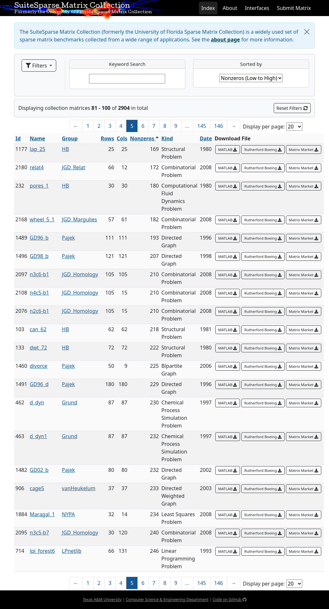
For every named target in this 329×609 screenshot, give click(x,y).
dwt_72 (38, 347)
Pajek (68, 237)
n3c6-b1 (39, 274)
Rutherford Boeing (262, 149)
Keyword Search (127, 64)
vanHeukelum (78, 488)
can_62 (38, 329)
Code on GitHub (229, 599)
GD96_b (39, 237)
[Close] (307, 32)
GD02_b (39, 469)
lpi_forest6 (42, 550)
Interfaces (257, 8)
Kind (167, 138)
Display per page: (264, 126)
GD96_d (39, 384)
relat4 (37, 167)
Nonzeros (144, 138)
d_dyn (37, 402)
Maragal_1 (42, 514)
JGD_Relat (73, 167)
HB (65, 149)
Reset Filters (292, 108)
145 (201, 125)
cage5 (37, 488)
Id (18, 138)
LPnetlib (72, 550)
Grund (69, 402)
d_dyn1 (38, 436)
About (230, 8)
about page (225, 39)
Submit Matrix (294, 8)
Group (70, 138)
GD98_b (39, 256)
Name (37, 138)
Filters (37, 65)
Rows (107, 138)
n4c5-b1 (39, 292)
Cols (122, 138)
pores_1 (39, 185)
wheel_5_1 (42, 219)
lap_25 (37, 149)
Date (206, 138)
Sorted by (251, 64)
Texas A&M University (102, 599)
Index (208, 8)
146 (218, 125)
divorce (39, 365)
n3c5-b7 (39, 532)
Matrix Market (303, 149)
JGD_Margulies (79, 219)
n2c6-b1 (39, 310)
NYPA (68, 514)
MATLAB (227, 149)
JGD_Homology (80, 274)
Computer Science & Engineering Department (167, 599)
